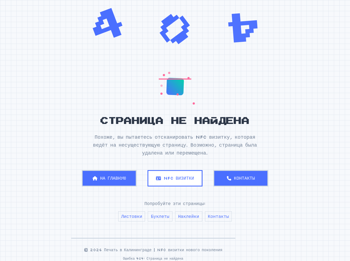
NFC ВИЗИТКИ (175, 178)
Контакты (218, 216)
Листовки (131, 216)
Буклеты (160, 216)
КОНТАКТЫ (241, 178)
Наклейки (188, 216)
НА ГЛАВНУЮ (109, 178)
